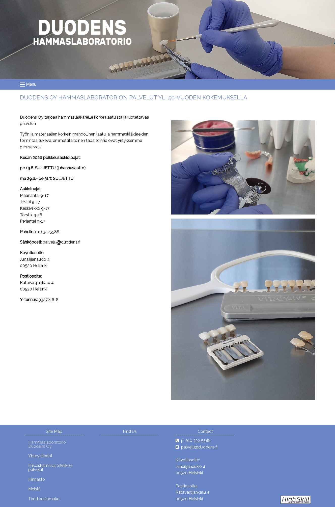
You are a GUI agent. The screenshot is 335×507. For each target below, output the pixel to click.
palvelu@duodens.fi (199, 447)
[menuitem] (54, 444)
